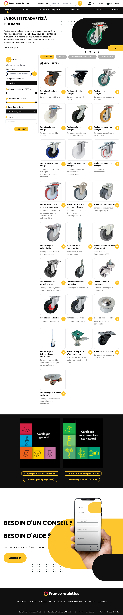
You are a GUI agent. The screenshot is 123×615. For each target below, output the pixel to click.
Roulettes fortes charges (101, 92)
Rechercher (43, 3)
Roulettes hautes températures (47, 283)
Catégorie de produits (15, 78)
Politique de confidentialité (109, 612)
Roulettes (8, 9)
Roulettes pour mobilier (104, 204)
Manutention (76, 9)
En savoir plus (11, 47)
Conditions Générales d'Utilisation (60, 612)
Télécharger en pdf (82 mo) (40, 479)
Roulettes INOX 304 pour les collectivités (76, 205)
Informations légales (86, 612)
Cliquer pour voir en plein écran (40, 473)
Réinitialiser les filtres (15, 65)
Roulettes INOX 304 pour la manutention (49, 205)
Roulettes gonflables (49, 318)
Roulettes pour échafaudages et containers (47, 354)
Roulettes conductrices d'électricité (104, 246)
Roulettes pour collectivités (46, 246)
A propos (97, 9)
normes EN (48, 31)
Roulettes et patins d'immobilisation (75, 352)
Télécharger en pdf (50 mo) (83, 479)
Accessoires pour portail (50, 9)
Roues (25, 9)
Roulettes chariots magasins (75, 283)
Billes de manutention (103, 318)
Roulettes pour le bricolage (101, 283)
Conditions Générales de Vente (30, 612)
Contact (115, 9)
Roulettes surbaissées (104, 351)
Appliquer (21, 129)
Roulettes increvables (76, 318)
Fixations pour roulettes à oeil (73, 246)
